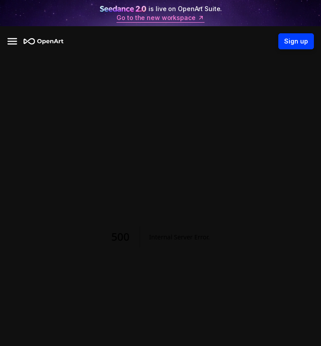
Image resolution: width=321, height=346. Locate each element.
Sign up (296, 41)
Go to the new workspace (160, 17)
